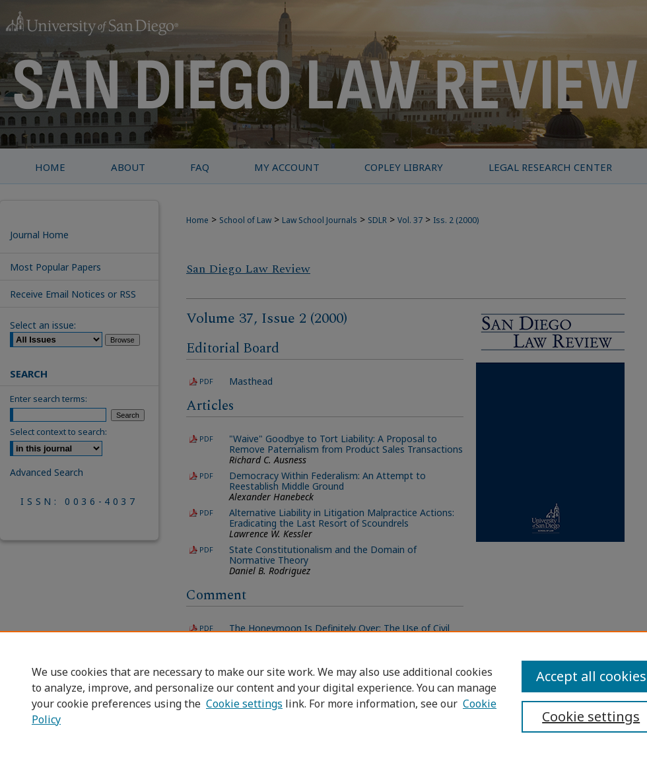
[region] (323, 695)
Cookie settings (244, 703)
